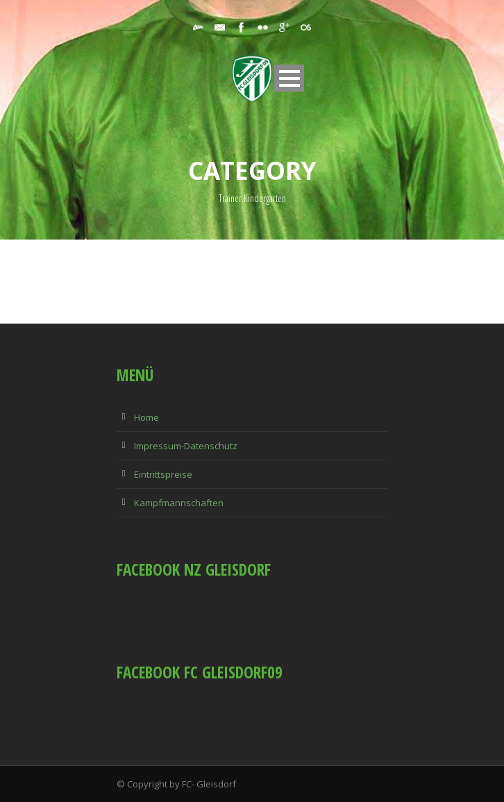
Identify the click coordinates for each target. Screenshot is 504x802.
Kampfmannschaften (179, 502)
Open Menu (289, 78)
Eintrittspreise (163, 474)
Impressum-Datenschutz (185, 446)
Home (146, 417)
